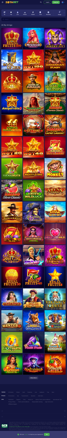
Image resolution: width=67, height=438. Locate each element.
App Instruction (49, 401)
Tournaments (24, 395)
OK (47, 434)
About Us (30, 399)
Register (56, 2)
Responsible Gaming (37, 401)
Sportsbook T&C (57, 399)
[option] (4, 13)
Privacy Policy (11, 401)
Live (36, 392)
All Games (10, 392)
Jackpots (42, 392)
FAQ (24, 399)
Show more (33, 377)
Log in (47, 2)
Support (18, 399)
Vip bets (33, 395)
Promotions (11, 395)
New (53, 392)
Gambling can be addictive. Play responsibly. (19, 426)
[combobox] (63, 2)
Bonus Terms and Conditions (43, 399)
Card (23, 392)
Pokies (18, 392)
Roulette (29, 392)
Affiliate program (12, 404)
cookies (26, 434)
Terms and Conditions (23, 401)
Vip (18, 395)
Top (48, 392)
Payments (11, 399)
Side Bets (40, 395)
